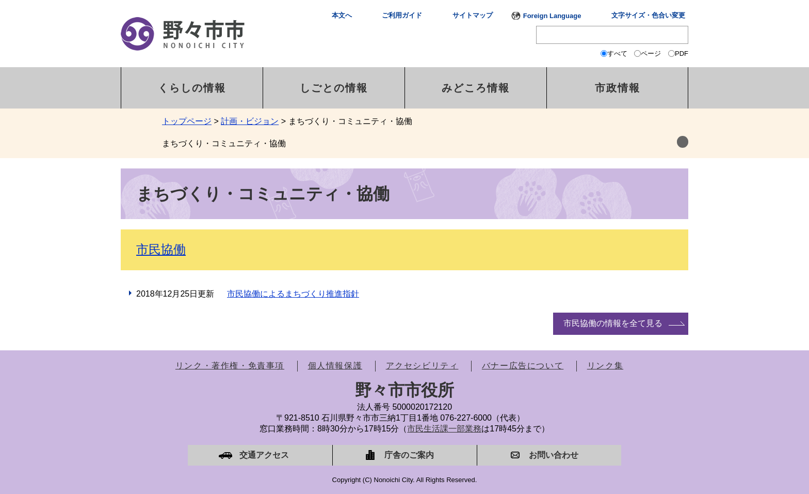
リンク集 (605, 365)
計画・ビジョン (250, 121)
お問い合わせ (553, 455)
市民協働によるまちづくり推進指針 (293, 293)
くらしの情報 (192, 88)
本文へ (342, 15)
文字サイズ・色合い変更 (648, 15)
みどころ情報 (476, 88)
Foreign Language (552, 16)
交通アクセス (264, 455)
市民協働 (161, 249)
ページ (651, 53)
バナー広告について (522, 365)
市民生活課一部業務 (444, 428)
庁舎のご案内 (409, 455)
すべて (617, 53)
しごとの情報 (334, 88)
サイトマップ (472, 15)
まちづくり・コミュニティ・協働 (224, 143)
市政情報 (617, 88)
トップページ (187, 121)
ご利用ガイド (402, 15)
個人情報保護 (335, 365)
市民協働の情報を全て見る (612, 323)
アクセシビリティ (422, 365)
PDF (681, 53)
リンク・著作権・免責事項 (229, 365)
